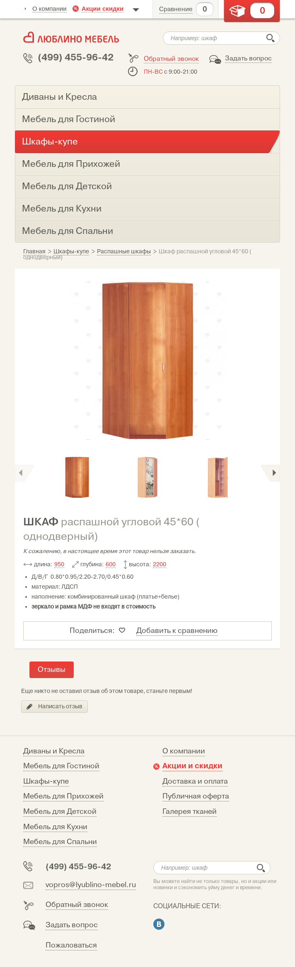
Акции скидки (103, 8)
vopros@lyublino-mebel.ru (91, 885)
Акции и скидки (192, 766)
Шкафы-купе (46, 781)
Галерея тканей (189, 811)
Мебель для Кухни (55, 827)
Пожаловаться (71, 945)
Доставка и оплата (195, 781)
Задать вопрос (248, 58)
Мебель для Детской (60, 811)
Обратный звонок (171, 59)
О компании (49, 8)
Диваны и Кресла (54, 751)
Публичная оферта (195, 796)
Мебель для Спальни (60, 842)
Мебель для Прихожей (63, 796)
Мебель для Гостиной (61, 766)
